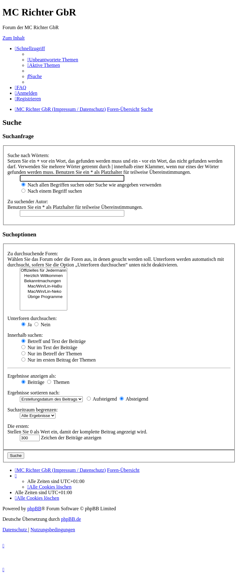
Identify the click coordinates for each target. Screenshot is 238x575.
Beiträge (32, 382)
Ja (26, 324)
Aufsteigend (102, 399)
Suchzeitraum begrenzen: (32, 409)
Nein (42, 324)
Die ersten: (18, 426)
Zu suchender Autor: (27, 201)
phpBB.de (71, 519)
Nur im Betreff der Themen (51, 353)
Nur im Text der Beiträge (49, 347)
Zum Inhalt (13, 38)
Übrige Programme (43, 297)
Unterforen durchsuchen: (32, 318)
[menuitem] (52, 59)
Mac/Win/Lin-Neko (43, 291)
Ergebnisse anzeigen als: (31, 376)
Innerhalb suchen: (25, 335)
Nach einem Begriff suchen (51, 191)
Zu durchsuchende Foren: (32, 253)
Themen (58, 382)
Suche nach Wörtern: (28, 155)
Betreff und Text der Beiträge (53, 341)
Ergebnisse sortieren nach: (33, 392)
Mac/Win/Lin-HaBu (43, 286)
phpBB (34, 508)
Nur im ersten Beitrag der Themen (58, 359)
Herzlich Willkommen (43, 276)
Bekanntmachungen (43, 281)
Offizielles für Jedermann (43, 270)
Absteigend (134, 399)
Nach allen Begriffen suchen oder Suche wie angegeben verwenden (91, 184)
